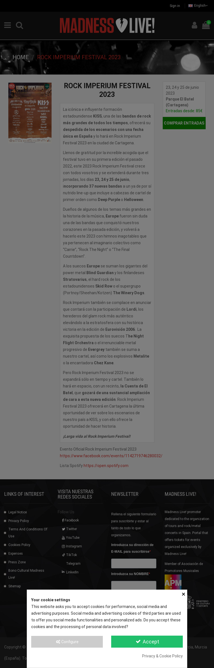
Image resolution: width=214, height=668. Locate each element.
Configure (67, 642)
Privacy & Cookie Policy (162, 656)
